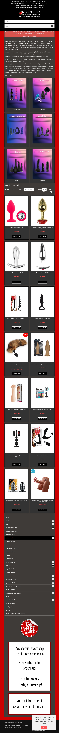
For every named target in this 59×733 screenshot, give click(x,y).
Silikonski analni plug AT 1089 (16, 227)
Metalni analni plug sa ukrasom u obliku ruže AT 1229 (42, 228)
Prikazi (40, 189)
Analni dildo (42, 180)
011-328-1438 (24, 1)
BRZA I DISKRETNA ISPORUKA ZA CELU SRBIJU (29, 8)
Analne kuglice (16, 109)
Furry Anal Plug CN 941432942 (16, 364)
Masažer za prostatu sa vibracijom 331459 (42, 409)
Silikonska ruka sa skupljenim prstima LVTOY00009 (42, 364)
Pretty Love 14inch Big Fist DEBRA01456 (17, 409)
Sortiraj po (21, 189)
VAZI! (44, 727)
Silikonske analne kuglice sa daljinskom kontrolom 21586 (17, 456)
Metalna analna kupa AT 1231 (42, 272)
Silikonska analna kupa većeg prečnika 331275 (16, 500)
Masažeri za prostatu (16, 145)
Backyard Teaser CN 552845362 (42, 455)
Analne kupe (42, 109)
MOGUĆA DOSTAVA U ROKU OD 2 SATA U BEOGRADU (29, 6)
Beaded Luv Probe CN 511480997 (42, 318)
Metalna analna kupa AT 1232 (16, 272)
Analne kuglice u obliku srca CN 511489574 (16, 318)
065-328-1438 (42, 1)
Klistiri (16, 180)
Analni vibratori (42, 145)
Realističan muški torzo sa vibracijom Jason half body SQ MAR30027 (42, 501)
